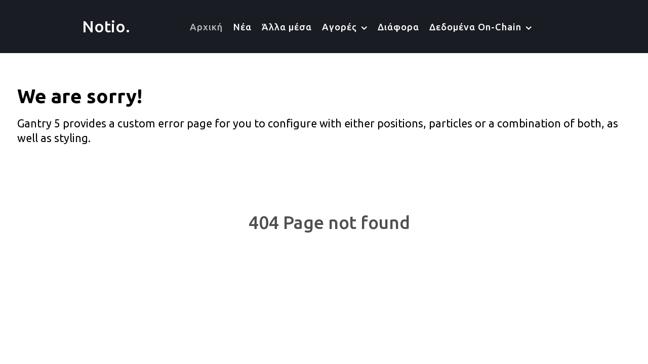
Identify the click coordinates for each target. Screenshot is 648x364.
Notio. (106, 26)
